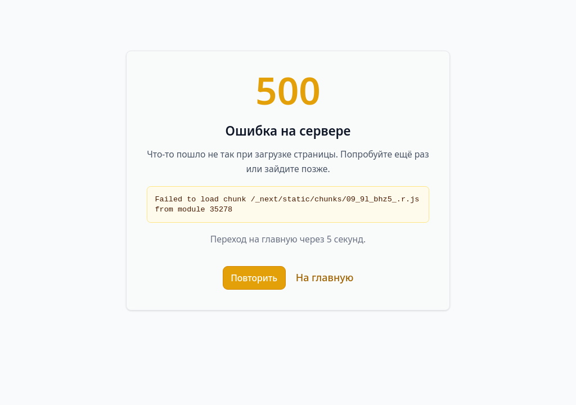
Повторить (254, 278)
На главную (325, 277)
